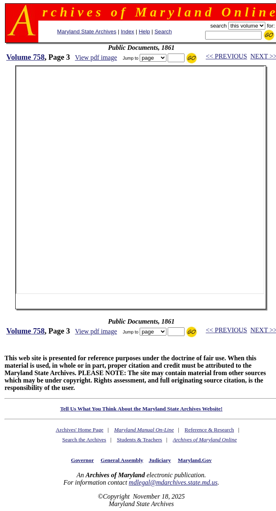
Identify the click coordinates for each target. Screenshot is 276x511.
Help (144, 31)
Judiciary (160, 460)
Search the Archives (84, 439)
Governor (82, 460)
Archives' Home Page (79, 430)
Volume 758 (25, 57)
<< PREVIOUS (226, 56)
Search (163, 31)
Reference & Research (209, 430)
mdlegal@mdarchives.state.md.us (173, 482)
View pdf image (96, 57)
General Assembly (122, 460)
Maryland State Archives (87, 31)
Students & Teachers (139, 439)
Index (127, 31)
